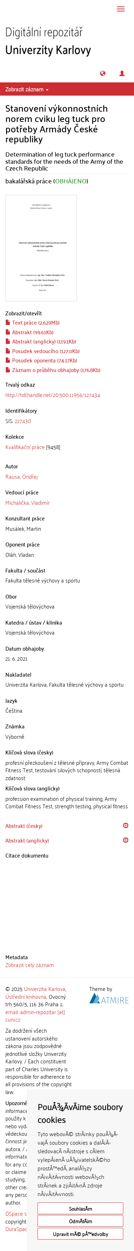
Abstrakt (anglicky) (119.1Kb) (40, 341)
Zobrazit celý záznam (29, 965)
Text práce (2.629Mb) (32, 322)
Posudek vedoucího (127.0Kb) (42, 351)
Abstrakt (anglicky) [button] (27, 840)
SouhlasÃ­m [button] (80, 1208)
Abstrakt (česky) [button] (24, 825)
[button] (102, 73)
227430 (23, 421)
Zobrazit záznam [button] (27, 89)
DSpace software (24, 1213)
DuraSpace (17, 1229)
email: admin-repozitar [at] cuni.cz (35, 1015)
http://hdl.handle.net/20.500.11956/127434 (52, 395)
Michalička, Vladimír (27, 502)
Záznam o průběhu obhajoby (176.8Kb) (52, 370)
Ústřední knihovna (25, 996)
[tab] (67, 420)
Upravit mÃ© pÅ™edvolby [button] (80, 1233)
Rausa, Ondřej (21, 476)
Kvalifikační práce (25, 447)
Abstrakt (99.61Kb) (29, 332)
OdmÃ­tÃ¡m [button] (80, 1220)
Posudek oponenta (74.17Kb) (41, 360)
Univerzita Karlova (44, 988)
